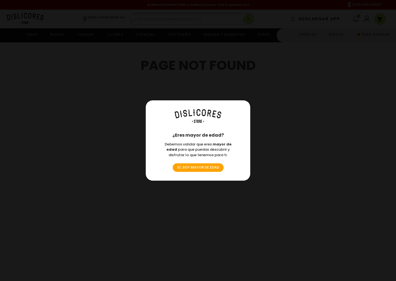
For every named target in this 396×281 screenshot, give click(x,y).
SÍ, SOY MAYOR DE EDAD (198, 167)
